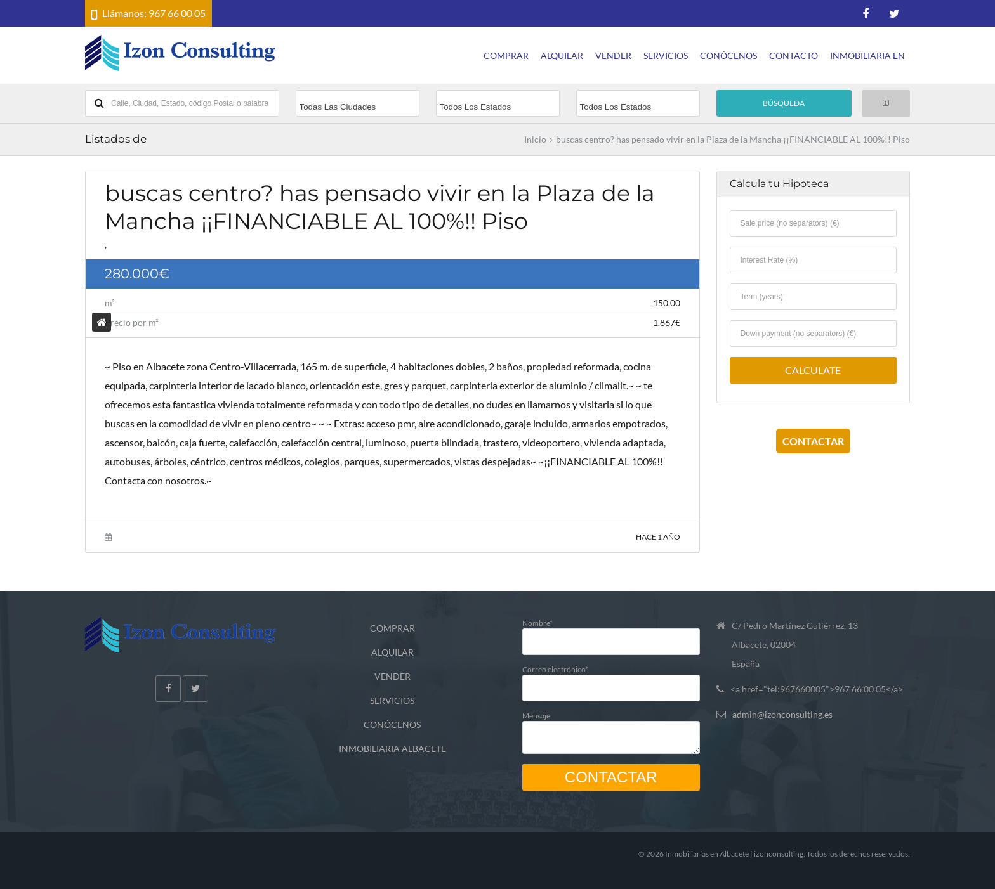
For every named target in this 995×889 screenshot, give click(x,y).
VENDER (613, 55)
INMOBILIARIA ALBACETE (392, 748)
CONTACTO (793, 55)
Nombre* (611, 632)
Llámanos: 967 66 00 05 (154, 13)
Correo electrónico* (611, 678)
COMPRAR (506, 55)
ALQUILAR (562, 55)
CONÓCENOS (728, 55)
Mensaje (611, 729)
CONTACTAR (813, 441)
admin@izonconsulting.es (782, 714)
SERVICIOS (665, 55)
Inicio (535, 139)
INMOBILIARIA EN (867, 55)
